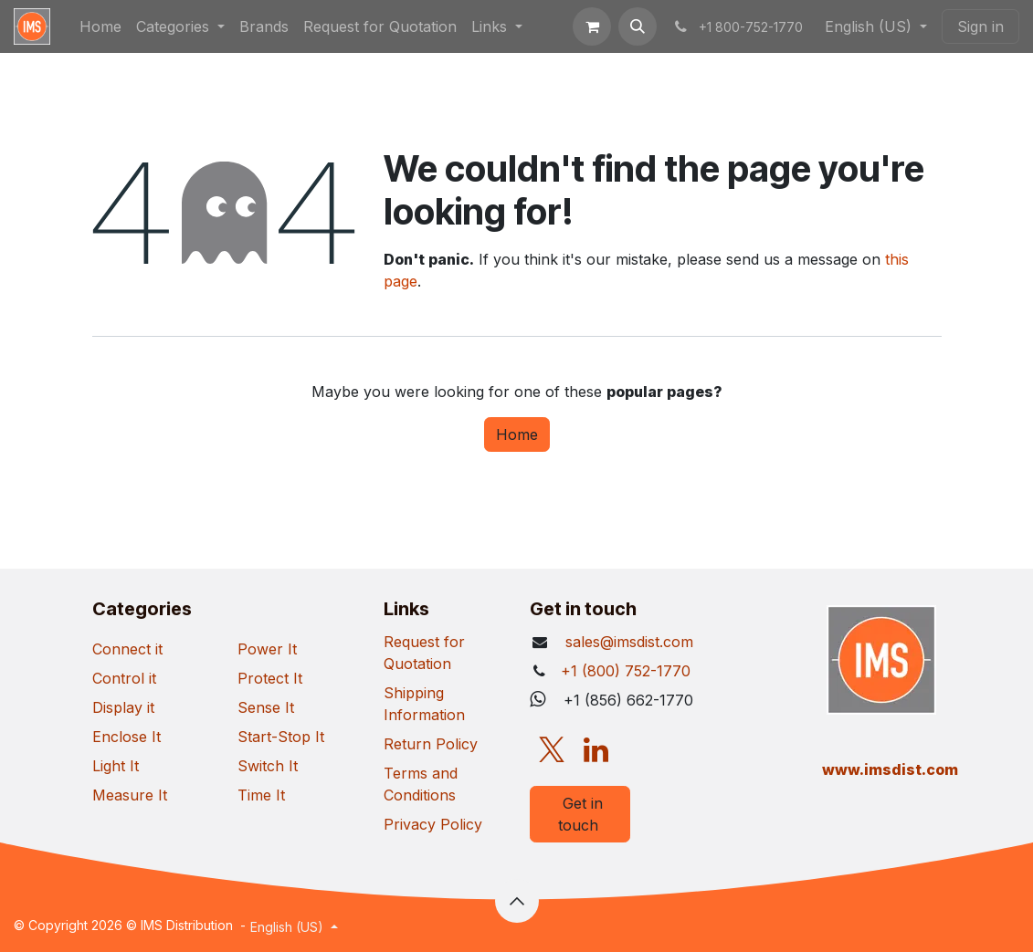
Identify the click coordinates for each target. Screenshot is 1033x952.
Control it (124, 678)
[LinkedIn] (596, 750)
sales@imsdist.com (627, 642)
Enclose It (126, 736)
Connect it (127, 649)
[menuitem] (100, 26)
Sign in (980, 26)
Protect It (269, 678)
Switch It (267, 766)
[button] (637, 26)
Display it (123, 707)
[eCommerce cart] (592, 26)
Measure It (129, 795)
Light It (115, 766)
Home (517, 434)
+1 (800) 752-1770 (625, 671)
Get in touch (580, 814)
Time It (261, 795)
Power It (267, 649)
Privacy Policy (433, 824)
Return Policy (431, 744)
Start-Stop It (280, 736)
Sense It (265, 707)
